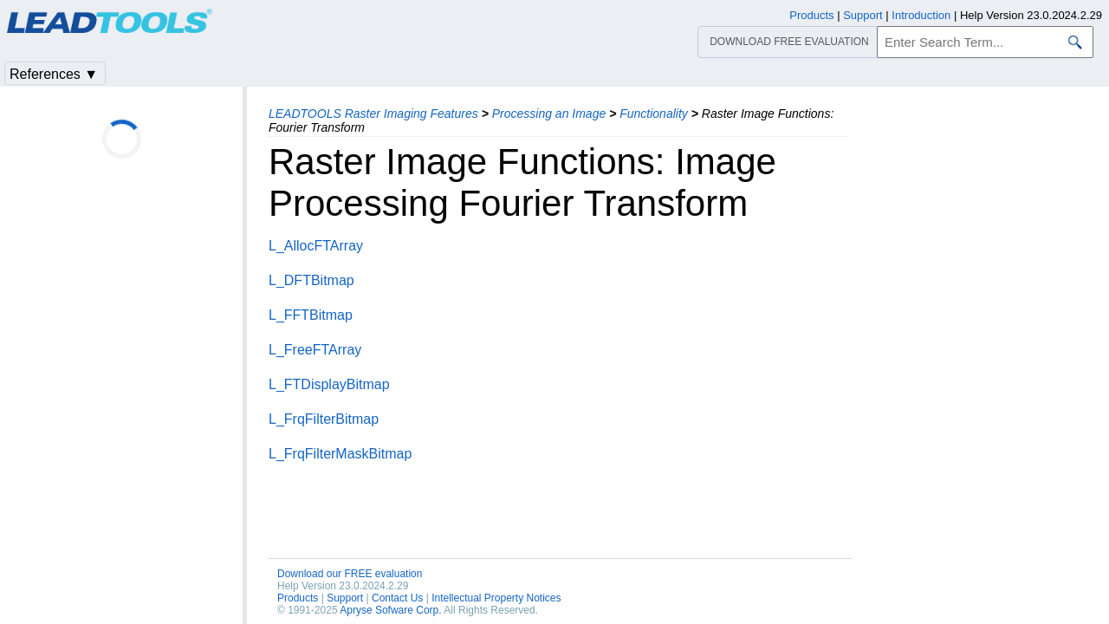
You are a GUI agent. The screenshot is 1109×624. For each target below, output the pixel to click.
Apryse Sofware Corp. (390, 610)
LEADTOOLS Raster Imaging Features (373, 113)
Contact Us (397, 598)
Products (297, 598)
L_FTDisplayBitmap (329, 384)
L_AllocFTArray (316, 245)
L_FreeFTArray (315, 349)
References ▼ (54, 74)
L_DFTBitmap (311, 280)
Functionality (653, 113)
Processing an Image (549, 113)
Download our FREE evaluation (349, 574)
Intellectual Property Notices (496, 598)
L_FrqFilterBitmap (324, 419)
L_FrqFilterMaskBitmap (340, 453)
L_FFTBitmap (311, 315)
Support (345, 598)
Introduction (921, 15)
